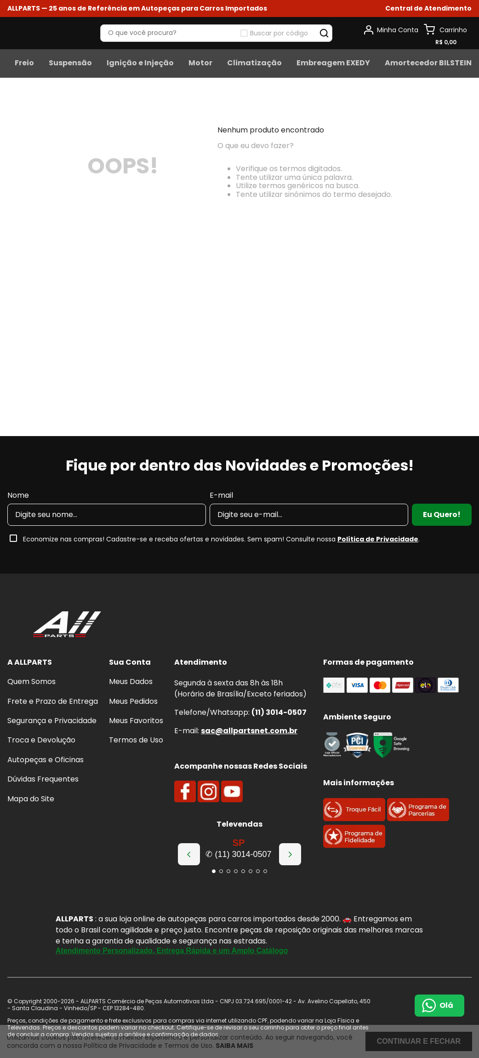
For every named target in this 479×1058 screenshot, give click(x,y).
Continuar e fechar (419, 1041)
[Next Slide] (290, 854)
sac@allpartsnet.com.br (249, 730)
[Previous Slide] (189, 854)
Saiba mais (234, 1045)
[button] (214, 871)
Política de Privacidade (377, 539)
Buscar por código (419, 47)
